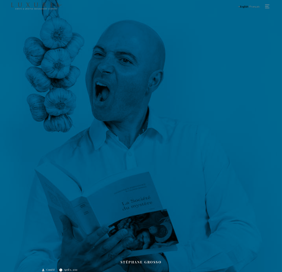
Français (255, 6)
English (244, 6)
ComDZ (50, 269)
